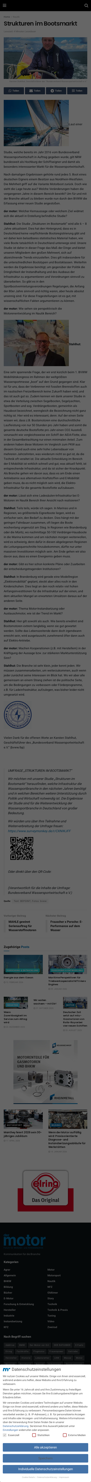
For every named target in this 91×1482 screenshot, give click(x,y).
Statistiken (41, 1435)
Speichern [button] (45, 1458)
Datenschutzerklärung (15, 1426)
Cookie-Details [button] (28, 1477)
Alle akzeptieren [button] (45, 1447)
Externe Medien (74, 1435)
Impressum (64, 1477)
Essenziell (11, 1435)
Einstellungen (10, 1430)
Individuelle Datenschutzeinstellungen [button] (45, 1469)
